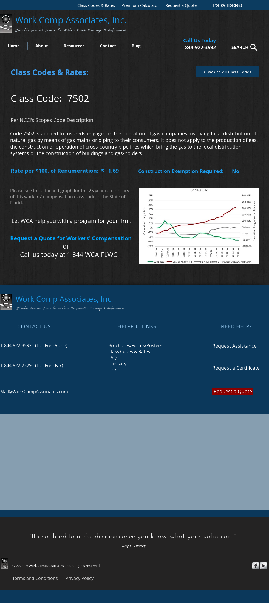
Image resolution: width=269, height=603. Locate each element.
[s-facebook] (255, 565)
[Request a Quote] (180, 5)
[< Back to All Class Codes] (227, 71)
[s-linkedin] (263, 565)
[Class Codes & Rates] (94, 5)
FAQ (112, 357)
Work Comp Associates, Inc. (72, 20)
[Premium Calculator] (138, 5)
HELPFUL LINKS (136, 326)
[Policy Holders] (226, 5)
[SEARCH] (243, 47)
